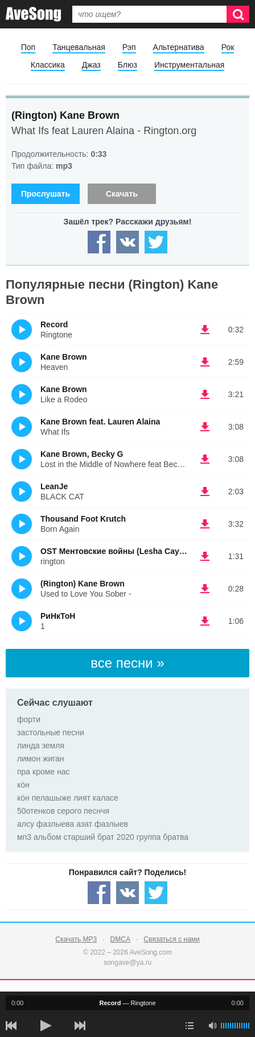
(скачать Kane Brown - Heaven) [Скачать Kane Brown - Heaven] (205, 362)
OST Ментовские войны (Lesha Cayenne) (120, 551)
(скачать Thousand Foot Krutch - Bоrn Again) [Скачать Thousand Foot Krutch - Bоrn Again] (205, 524)
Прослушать (45, 193)
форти (28, 719)
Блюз (127, 64)
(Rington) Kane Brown (65, 115)
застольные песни (50, 732)
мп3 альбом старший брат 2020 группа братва (102, 837)
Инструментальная (189, 64)
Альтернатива (178, 47)
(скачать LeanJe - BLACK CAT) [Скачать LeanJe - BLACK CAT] (205, 491)
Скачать (122, 193)
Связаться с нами (171, 939)
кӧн (23, 784)
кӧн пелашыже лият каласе (67, 797)
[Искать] (238, 14)
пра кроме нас (43, 771)
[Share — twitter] (156, 242)
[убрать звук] (212, 1025)
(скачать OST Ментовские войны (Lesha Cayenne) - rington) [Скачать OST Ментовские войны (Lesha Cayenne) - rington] (205, 556)
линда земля (40, 745)
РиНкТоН (57, 615)
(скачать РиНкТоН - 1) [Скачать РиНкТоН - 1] (205, 621)
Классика (48, 64)
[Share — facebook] (99, 242)
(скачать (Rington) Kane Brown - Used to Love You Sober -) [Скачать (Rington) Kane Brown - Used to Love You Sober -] (205, 588)
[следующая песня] (80, 1025)
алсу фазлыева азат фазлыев (72, 823)
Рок (228, 47)
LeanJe (54, 486)
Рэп (129, 47)
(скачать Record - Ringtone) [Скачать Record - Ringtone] (205, 329)
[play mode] (189, 1025)
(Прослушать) (21, 329)
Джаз (91, 64)
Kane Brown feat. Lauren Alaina (100, 421)
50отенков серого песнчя (63, 810)
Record (54, 324)
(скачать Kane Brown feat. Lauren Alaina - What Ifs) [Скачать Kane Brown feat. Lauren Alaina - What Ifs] (205, 427)
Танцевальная (78, 47)
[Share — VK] (127, 242)
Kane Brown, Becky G (82, 454)
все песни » (127, 662)
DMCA (120, 939)
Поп (28, 47)
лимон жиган (40, 758)
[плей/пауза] (45, 1025)
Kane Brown (63, 356)
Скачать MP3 (76, 939)
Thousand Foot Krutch (83, 518)
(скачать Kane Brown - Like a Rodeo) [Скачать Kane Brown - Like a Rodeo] (205, 394)
